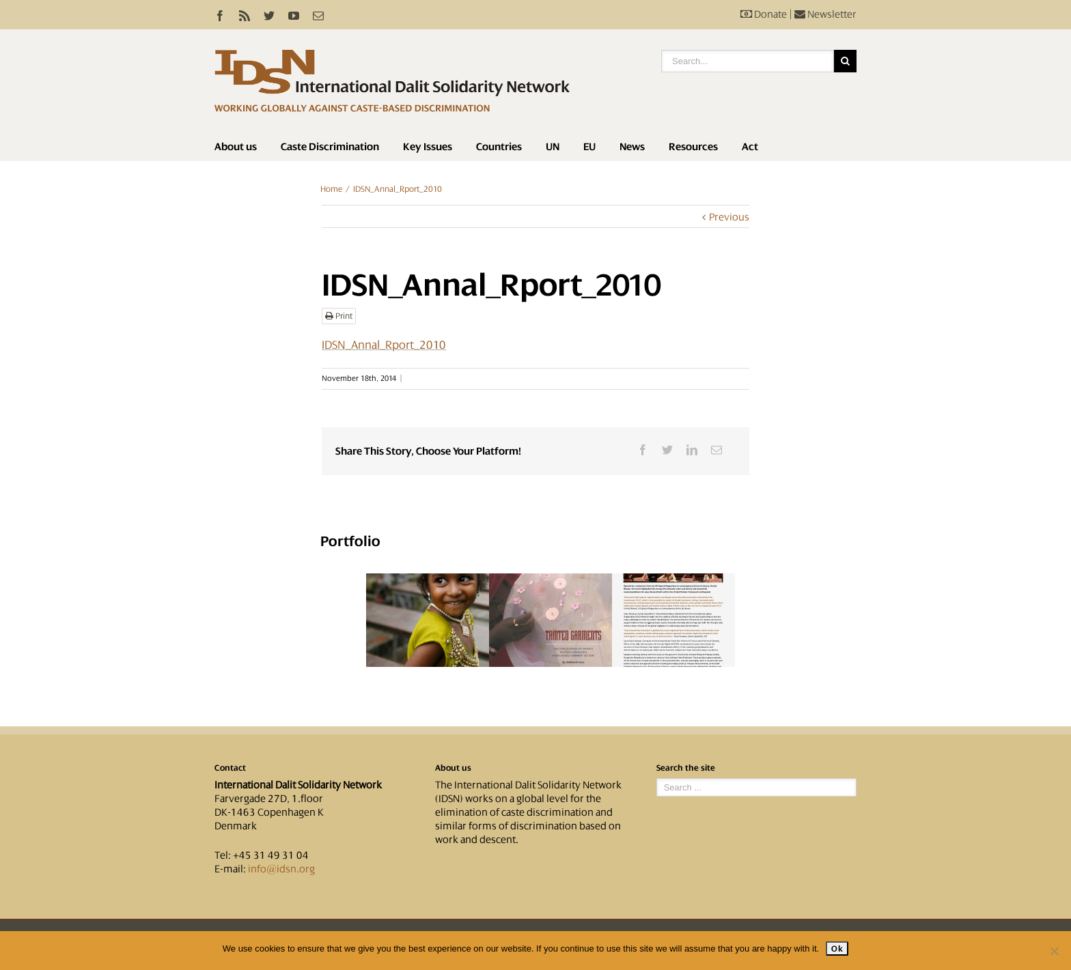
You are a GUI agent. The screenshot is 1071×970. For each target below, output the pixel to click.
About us (235, 147)
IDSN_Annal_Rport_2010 (384, 345)
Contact (230, 768)
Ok (837, 948)
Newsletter (825, 14)
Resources (693, 147)
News (632, 147)
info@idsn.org (281, 869)
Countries (499, 147)
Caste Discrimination (330, 147)
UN (552, 147)
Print (338, 316)
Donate (763, 14)
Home (331, 189)
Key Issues (427, 147)
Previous (729, 217)
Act (750, 147)
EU (589, 147)
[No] (1054, 951)
